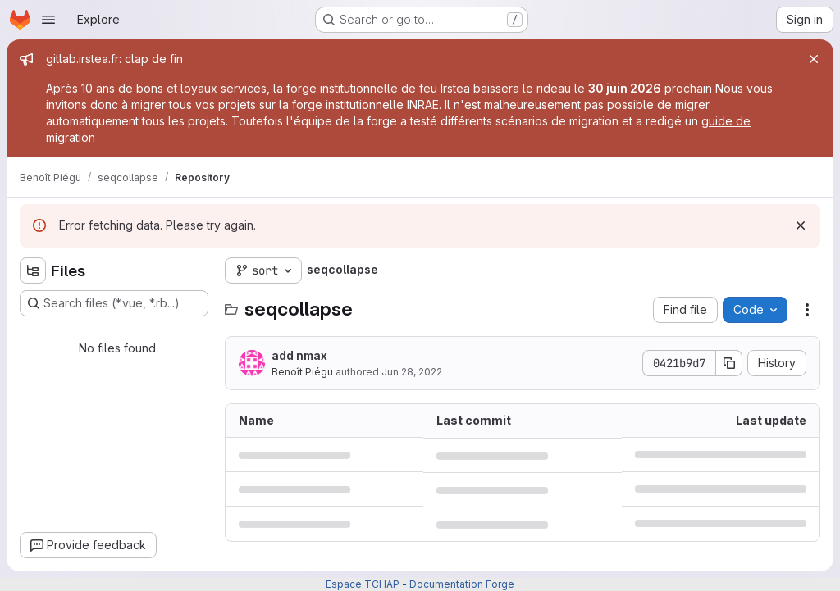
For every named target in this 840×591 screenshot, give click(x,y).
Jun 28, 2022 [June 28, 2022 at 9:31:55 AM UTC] (411, 372)
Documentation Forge (461, 584)
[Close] (814, 59)
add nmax (299, 355)
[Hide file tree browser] (33, 270)
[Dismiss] (800, 225)
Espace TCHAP (362, 584)
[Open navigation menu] (48, 20)
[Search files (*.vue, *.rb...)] (114, 303)
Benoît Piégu (302, 372)
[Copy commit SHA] (729, 363)
